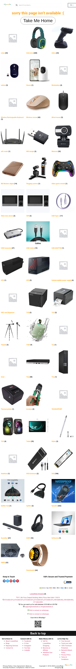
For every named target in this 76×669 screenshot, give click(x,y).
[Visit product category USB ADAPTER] (63, 235)
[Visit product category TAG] (12, 429)
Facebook (27, 641)
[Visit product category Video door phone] (12, 203)
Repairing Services (12, 646)
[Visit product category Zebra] (63, 40)
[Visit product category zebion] (12, 72)
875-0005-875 (38, 600)
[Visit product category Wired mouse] (63, 105)
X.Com (26, 643)
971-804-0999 (38, 602)
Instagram (27, 646)
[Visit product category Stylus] (63, 429)
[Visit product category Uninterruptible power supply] (63, 268)
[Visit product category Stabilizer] (12, 461)
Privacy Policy (66, 655)
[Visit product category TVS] (38, 300)
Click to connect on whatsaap (39, 610)
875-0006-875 (48, 600)
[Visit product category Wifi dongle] (38, 139)
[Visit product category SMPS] (12, 554)
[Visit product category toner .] (12, 364)
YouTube (27, 648)
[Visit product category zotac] (12, 40)
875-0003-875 (19, 600)
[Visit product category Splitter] (38, 493)
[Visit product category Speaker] (63, 493)
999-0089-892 (58, 600)
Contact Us (9, 648)
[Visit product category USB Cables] (38, 235)
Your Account (65, 641)
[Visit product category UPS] (12, 268)
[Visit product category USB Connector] (12, 235)
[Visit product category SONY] (38, 525)
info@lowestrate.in (47, 607)
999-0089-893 (68, 600)
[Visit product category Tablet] (38, 429)
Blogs (7, 643)
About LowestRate (12, 641)
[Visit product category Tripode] (12, 332)
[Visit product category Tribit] (38, 332)
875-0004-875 (29, 600)
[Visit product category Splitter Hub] (12, 493)
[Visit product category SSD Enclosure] (38, 461)
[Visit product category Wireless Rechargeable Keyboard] (12, 106)
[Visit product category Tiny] (38, 364)
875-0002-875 (9, 600)
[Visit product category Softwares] (63, 525)
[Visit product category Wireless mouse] (38, 105)
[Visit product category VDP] (38, 203)
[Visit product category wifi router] (12, 139)
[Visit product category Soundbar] (12, 525)
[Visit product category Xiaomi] (38, 72)
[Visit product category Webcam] (63, 139)
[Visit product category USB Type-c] (63, 203)
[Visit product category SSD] (63, 461)
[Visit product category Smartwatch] (38, 558)
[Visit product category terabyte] (38, 396)
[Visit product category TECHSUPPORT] (63, 396)
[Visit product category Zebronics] (38, 40)
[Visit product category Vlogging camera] (38, 171)
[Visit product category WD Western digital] (12, 171)
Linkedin (27, 650)
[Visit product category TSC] (63, 300)
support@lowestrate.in (32, 607)
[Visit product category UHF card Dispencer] (12, 300)
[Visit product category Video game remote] (63, 171)
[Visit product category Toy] (63, 332)
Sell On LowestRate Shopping (47, 643)
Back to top (38, 633)
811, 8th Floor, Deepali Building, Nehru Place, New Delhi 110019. (38, 597)
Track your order (66, 643)
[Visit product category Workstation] (63, 72)
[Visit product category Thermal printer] (12, 396)
